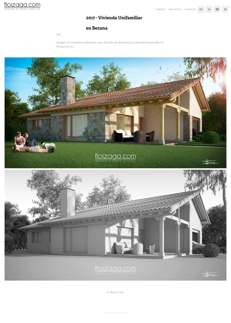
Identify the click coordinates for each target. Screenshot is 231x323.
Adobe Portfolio (120, 312)
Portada (160, 9)
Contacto (190, 9)
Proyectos (175, 9)
